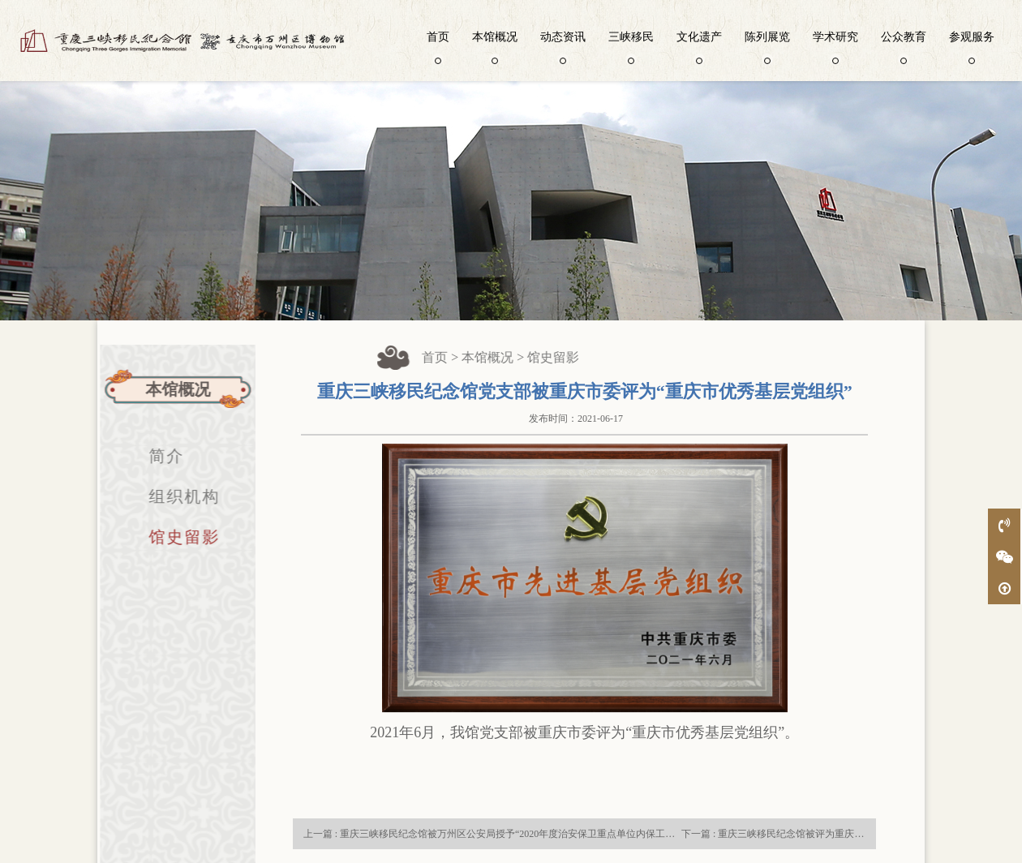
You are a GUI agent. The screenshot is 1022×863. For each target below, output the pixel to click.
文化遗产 (699, 46)
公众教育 (904, 46)
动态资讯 (563, 46)
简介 (160, 456)
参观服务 (972, 46)
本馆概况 (495, 46)
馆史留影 (178, 537)
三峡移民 (631, 46)
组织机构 (178, 496)
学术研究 (835, 46)
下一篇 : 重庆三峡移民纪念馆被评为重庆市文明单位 (792, 833)
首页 (438, 46)
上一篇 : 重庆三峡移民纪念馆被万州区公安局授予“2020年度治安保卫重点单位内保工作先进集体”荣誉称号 (530, 833)
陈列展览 (767, 46)
